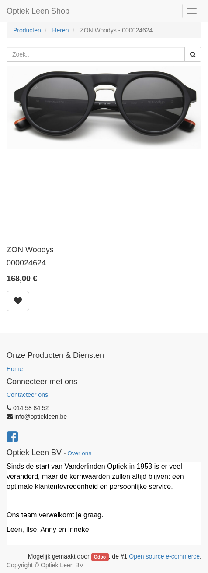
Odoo (100, 556)
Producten (27, 30)
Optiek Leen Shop (38, 11)
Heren (60, 30)
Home (15, 368)
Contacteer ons (27, 394)
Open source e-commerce (164, 556)
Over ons (79, 453)
